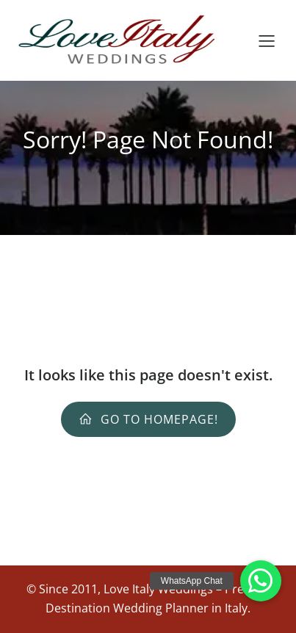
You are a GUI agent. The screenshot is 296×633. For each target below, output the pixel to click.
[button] (260, 580)
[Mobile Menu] (267, 40)
